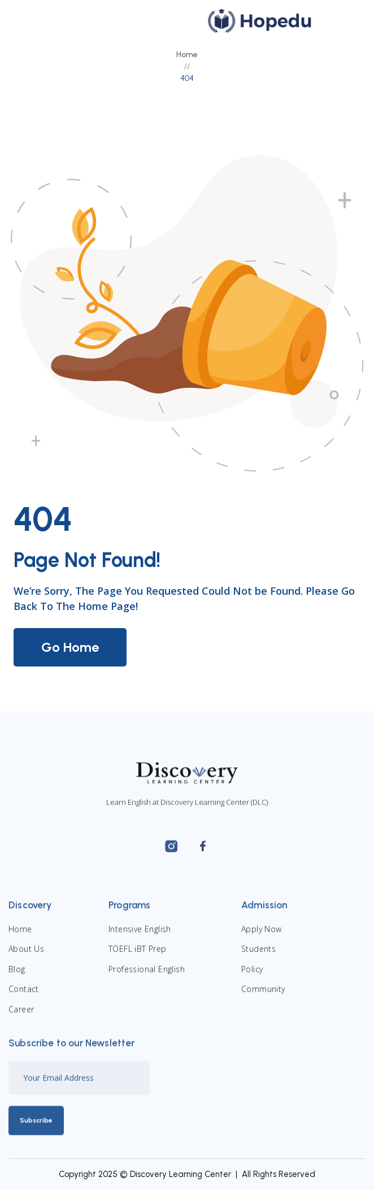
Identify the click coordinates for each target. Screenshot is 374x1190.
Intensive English (139, 934)
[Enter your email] (79, 1083)
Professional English (146, 975)
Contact (23, 995)
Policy (252, 975)
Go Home (70, 647)
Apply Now (261, 934)
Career (21, 1015)
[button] (341, 20)
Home (187, 54)
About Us (26, 955)
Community (263, 995)
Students (258, 955)
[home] (257, 21)
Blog (16, 975)
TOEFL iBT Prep (137, 955)
